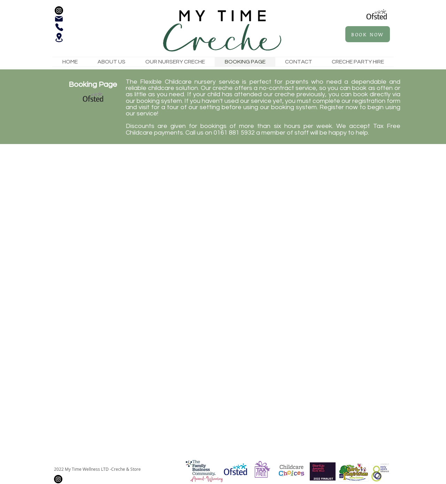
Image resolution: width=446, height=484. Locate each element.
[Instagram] (59, 10)
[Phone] (59, 27)
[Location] (59, 37)
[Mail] (59, 19)
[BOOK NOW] (367, 34)
